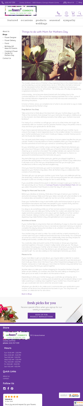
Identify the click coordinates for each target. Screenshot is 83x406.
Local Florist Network (33, 405)
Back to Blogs (27, 294)
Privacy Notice (19, 405)
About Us (6, 31)
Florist (7, 43)
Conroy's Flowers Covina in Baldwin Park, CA (62, 185)
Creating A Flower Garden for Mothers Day (11, 53)
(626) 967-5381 (10, 2)
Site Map (45, 405)
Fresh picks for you (41, 306)
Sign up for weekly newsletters (41, 316)
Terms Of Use (7, 405)
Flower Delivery (10, 40)
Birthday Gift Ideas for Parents (11, 47)
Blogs (5, 34)
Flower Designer (10, 37)
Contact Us (7, 58)
